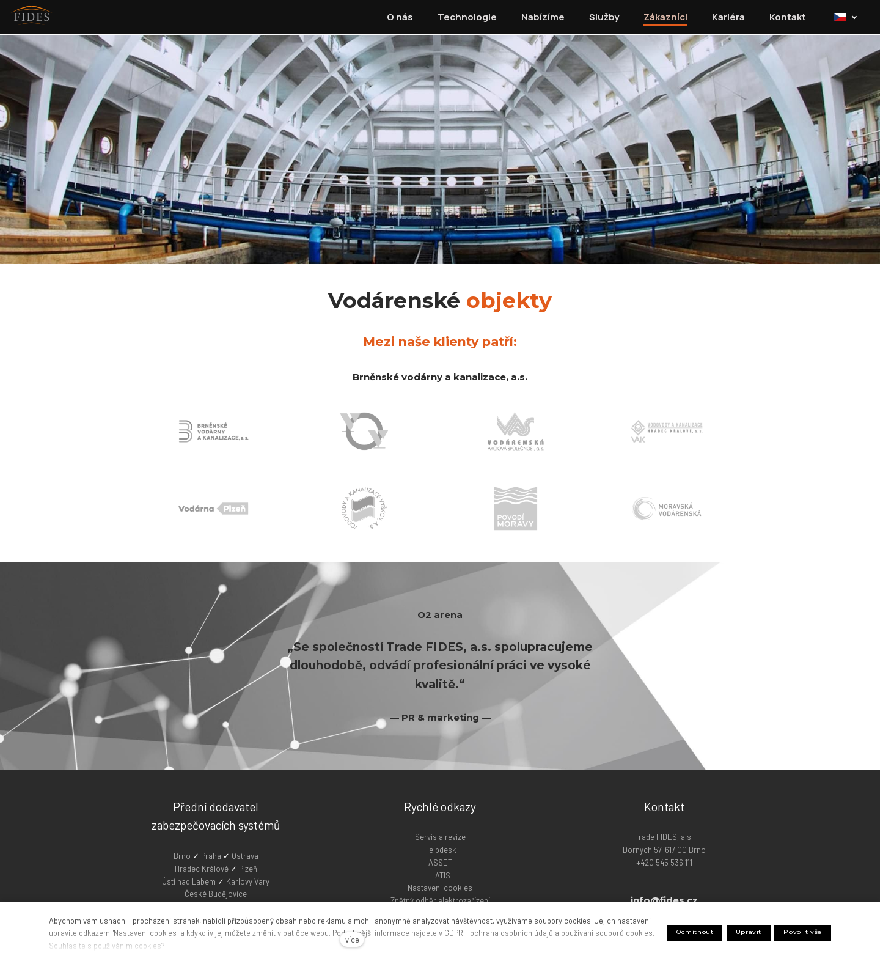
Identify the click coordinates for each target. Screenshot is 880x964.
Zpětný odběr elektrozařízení (440, 900)
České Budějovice (216, 893)
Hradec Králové (202, 868)
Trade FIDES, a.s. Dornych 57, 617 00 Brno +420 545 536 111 (664, 849)
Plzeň (248, 868)
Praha (212, 855)
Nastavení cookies (440, 887)
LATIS (440, 875)
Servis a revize (440, 836)
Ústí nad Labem (189, 881)
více (352, 939)
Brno (183, 855)
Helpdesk (440, 849)
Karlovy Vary (248, 881)
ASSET (440, 862)
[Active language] (850, 17)
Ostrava (245, 855)
